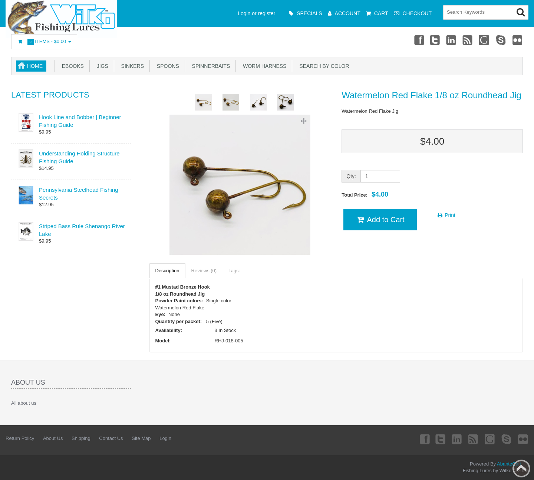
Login (165, 438)
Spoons (166, 66)
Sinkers (131, 66)
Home (35, 66)
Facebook (418, 39)
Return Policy (20, 438)
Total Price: (365, 194)
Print (445, 215)
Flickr (517, 39)
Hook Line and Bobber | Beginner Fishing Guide (80, 121)
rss (468, 39)
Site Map (141, 438)
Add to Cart (380, 220)
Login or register (256, 13)
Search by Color (322, 66)
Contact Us (111, 438)
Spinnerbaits (209, 66)
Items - (44, 42)
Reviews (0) (204, 270)
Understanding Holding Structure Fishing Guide (79, 157)
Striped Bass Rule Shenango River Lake (82, 230)
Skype (501, 39)
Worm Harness (263, 66)
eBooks (71, 66)
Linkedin (451, 39)
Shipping (81, 438)
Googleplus (484, 39)
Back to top (521, 468)
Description (167, 270)
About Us (53, 438)
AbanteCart (509, 464)
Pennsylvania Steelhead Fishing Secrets (78, 194)
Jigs (101, 66)
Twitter (435, 39)
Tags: (234, 270)
